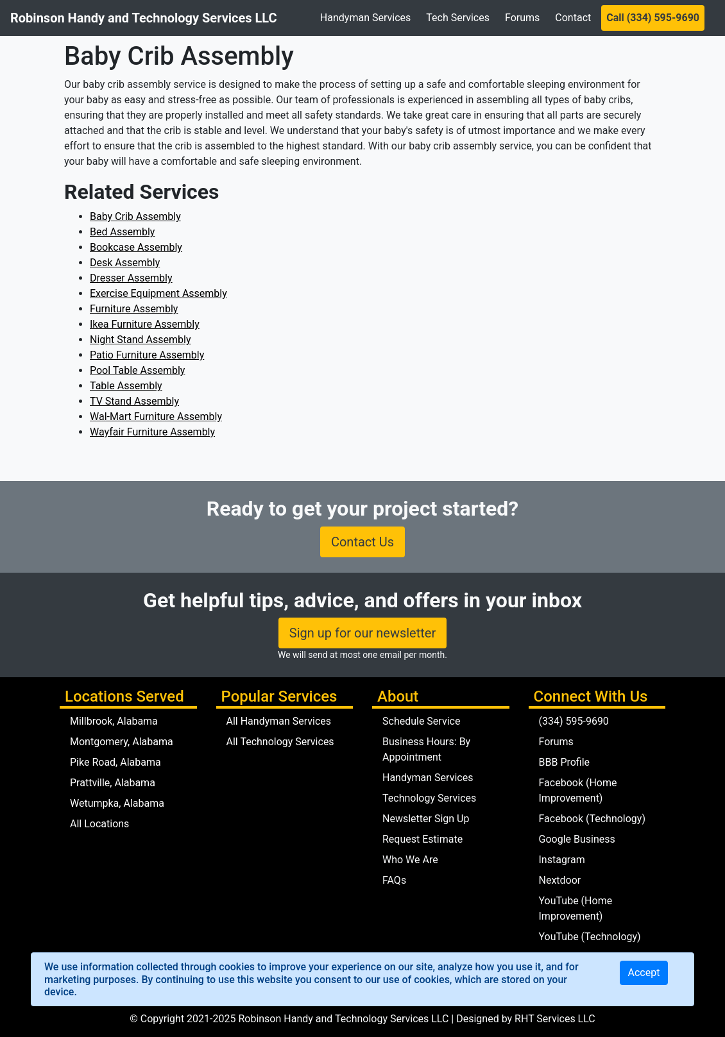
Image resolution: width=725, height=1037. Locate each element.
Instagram (562, 860)
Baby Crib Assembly (135, 216)
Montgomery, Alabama (121, 742)
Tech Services (458, 18)
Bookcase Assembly (136, 247)
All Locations (99, 824)
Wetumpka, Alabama (117, 803)
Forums (522, 18)
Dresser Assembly (131, 278)
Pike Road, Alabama (115, 762)
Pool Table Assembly (137, 370)
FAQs (394, 880)
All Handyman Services (279, 721)
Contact (573, 18)
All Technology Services (280, 742)
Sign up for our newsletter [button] (362, 633)
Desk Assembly (125, 263)
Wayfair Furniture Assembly (152, 432)
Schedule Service (421, 721)
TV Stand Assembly (134, 401)
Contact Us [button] (362, 542)
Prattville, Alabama (112, 783)
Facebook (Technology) (592, 819)
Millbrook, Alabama (114, 721)
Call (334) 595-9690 (652, 18)
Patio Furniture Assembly (147, 355)
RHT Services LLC (555, 1019)
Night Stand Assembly (140, 339)
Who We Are (410, 860)
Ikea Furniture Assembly (145, 324)
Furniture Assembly (134, 309)
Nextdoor (560, 880)
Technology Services (429, 798)
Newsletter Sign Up (425, 819)
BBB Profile (564, 762)
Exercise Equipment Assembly (158, 293)
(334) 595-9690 (574, 721)
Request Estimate (422, 839)
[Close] (644, 973)
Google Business (577, 839)
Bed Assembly (122, 232)
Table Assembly (126, 386)
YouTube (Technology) (590, 937)
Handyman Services (365, 18)
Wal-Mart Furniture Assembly (156, 416)
